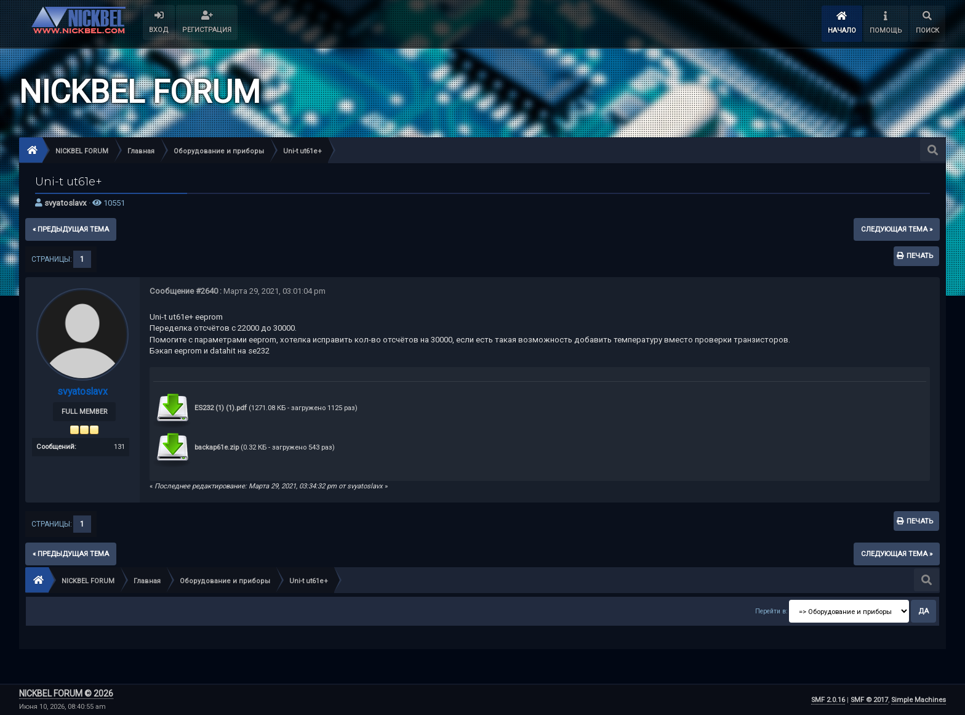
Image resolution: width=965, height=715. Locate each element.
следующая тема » (896, 229)
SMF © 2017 (869, 700)
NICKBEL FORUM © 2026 (66, 693)
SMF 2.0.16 (828, 700)
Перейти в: (771, 611)
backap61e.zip (196, 447)
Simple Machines (918, 700)
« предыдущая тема (71, 229)
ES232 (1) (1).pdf (200, 408)
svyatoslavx (65, 203)
